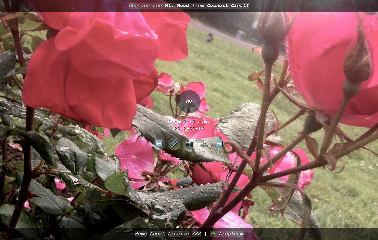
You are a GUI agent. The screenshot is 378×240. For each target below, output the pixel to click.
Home (141, 234)
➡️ (219, 143)
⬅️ (159, 143)
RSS (196, 234)
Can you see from (189, 6)
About (157, 234)
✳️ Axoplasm (226, 234)
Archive (178, 234)
